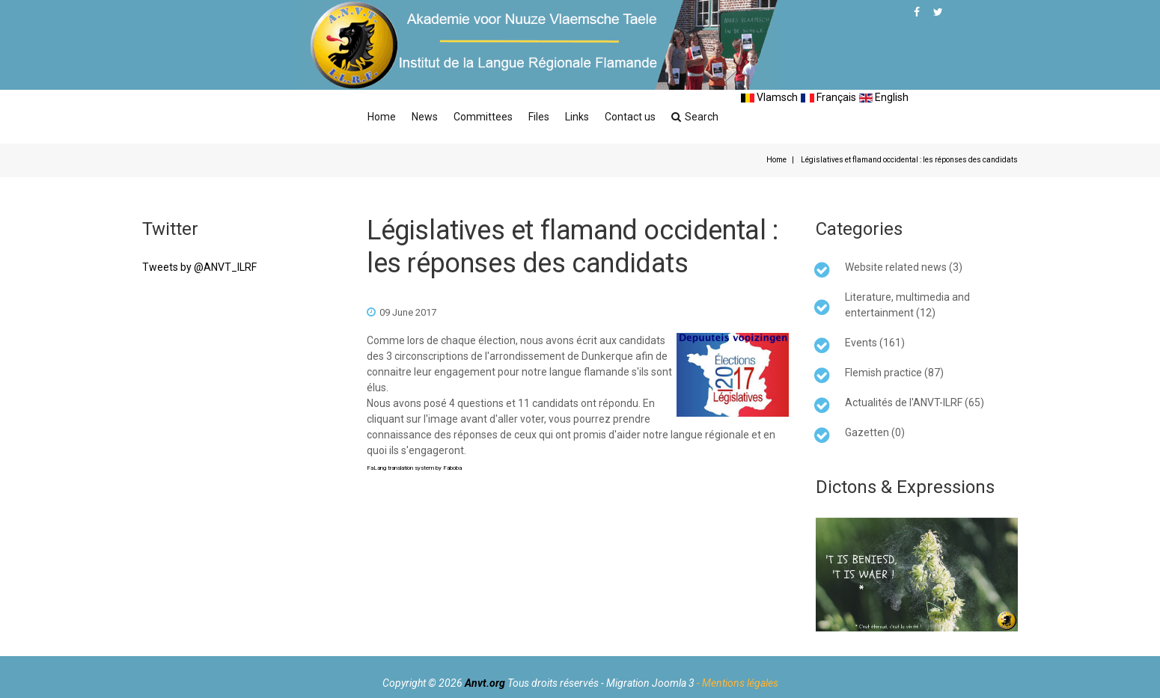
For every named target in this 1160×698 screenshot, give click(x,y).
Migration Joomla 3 (650, 683)
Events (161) (875, 343)
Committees (483, 117)
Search (694, 117)
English (884, 97)
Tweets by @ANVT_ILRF (199, 267)
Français (828, 97)
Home (381, 117)
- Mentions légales (737, 683)
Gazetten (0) (875, 432)
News (425, 117)
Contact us (630, 117)
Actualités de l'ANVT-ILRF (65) (914, 402)
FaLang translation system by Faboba (414, 468)
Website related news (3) (903, 267)
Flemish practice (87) (894, 373)
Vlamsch (769, 97)
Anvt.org (485, 683)
